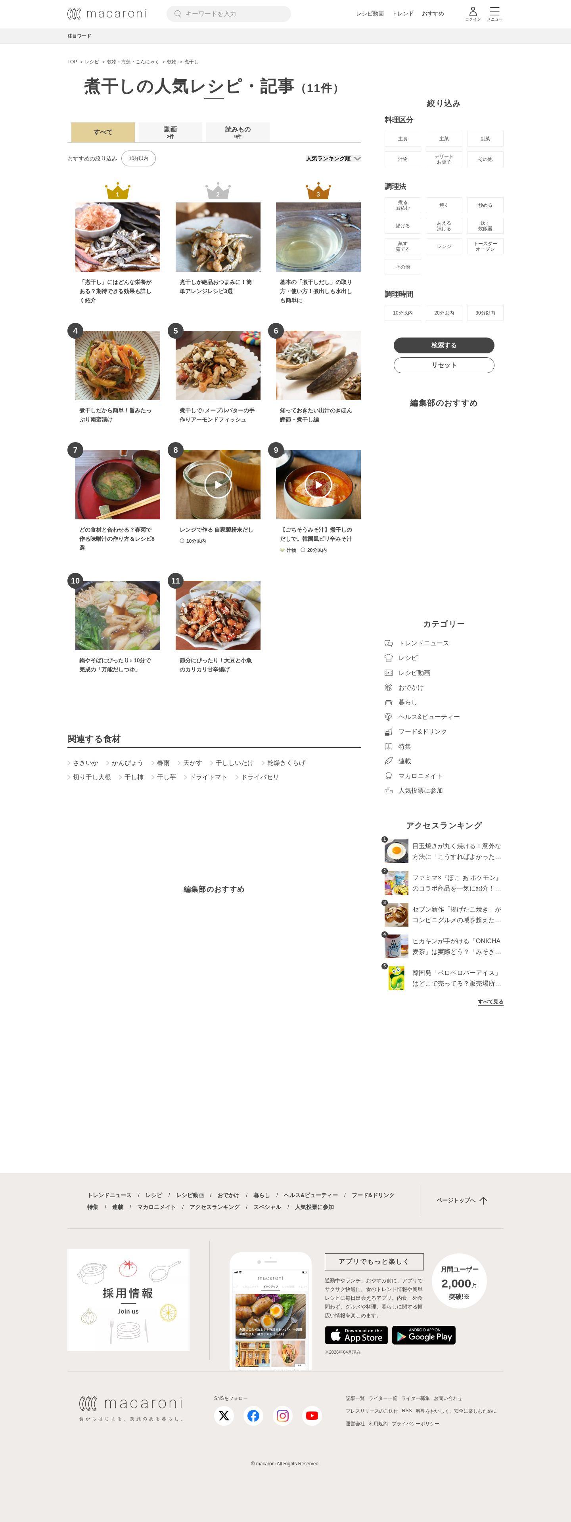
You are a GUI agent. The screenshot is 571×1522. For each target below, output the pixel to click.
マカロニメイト (156, 1207)
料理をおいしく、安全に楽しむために (456, 1411)
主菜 (444, 138)
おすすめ (433, 13)
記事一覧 (355, 1398)
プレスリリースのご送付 (372, 1411)
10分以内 (138, 158)
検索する (444, 345)
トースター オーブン (485, 246)
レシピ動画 (370, 13)
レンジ (444, 246)
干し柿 (131, 777)
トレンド (403, 13)
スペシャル (267, 1207)
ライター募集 (415, 1398)
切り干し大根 (89, 777)
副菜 (485, 138)
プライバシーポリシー (415, 1424)
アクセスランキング (215, 1207)
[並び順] (333, 158)
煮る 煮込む (403, 205)
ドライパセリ (257, 777)
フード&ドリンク (373, 1195)
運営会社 (355, 1424)
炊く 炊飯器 (485, 225)
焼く (444, 205)
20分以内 (444, 313)
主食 (403, 138)
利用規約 (378, 1424)
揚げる (403, 226)
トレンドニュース (109, 1195)
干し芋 (163, 777)
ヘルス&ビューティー (311, 1195)
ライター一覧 (383, 1398)
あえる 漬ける (444, 225)
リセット (444, 365)
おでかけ (228, 1195)
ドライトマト (206, 777)
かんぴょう (125, 763)
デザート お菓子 (444, 159)
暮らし (261, 1195)
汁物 (403, 159)
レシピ (154, 1195)
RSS (407, 1410)
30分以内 (485, 313)
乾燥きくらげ (283, 763)
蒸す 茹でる (403, 246)
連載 (117, 1207)
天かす (190, 763)
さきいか (82, 763)
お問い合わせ (448, 1398)
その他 (485, 159)
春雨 (160, 763)
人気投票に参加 (314, 1207)
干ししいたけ (232, 763)
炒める (485, 205)
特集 (92, 1207)
